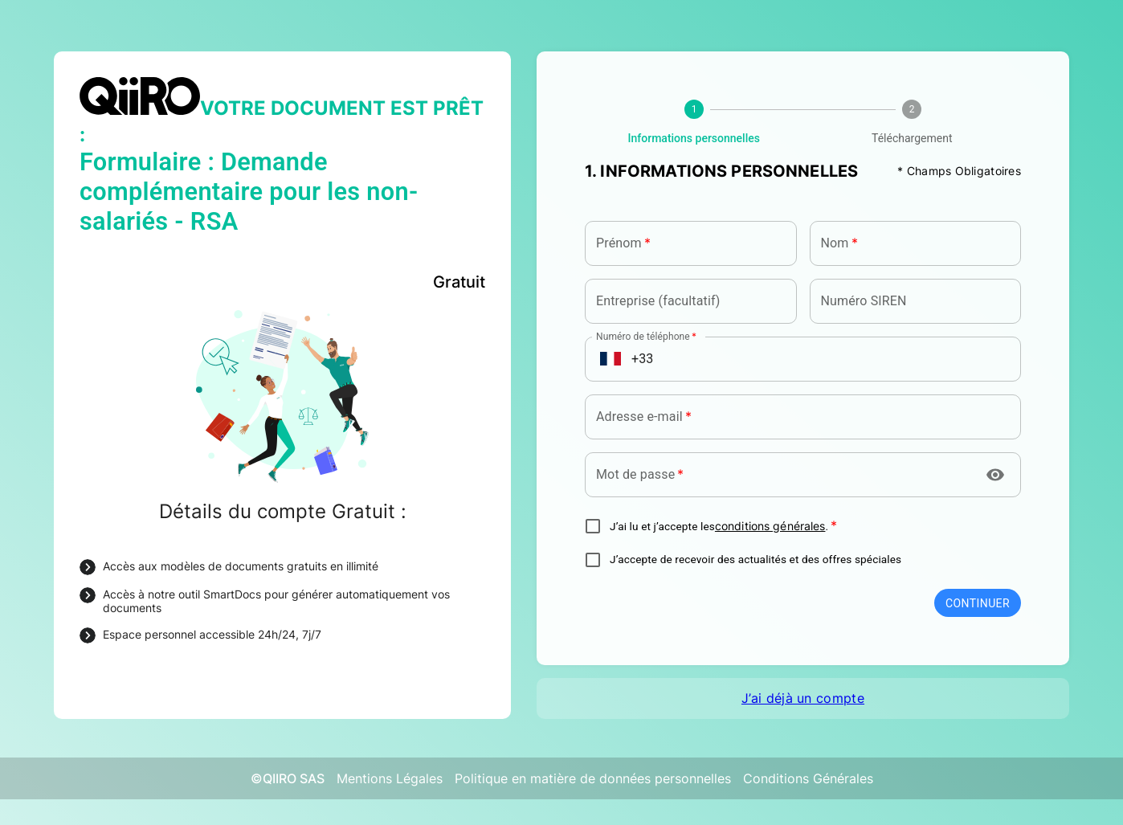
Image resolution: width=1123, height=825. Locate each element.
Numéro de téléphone (646, 335)
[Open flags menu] (610, 359)
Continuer (977, 603)
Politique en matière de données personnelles (593, 778)
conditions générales (770, 526)
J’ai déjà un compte (802, 698)
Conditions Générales (808, 778)
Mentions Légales (390, 778)
